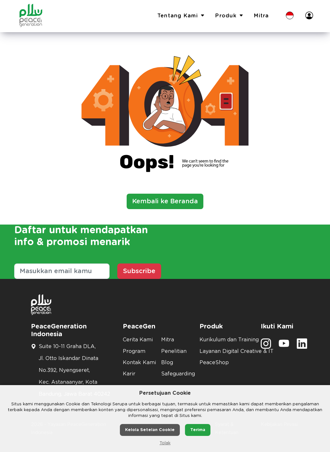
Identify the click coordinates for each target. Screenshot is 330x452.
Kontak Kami (138, 362)
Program (134, 351)
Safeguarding (176, 373)
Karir (129, 373)
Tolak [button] (165, 443)
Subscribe (139, 271)
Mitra (261, 15)
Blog (167, 362)
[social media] (266, 345)
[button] (290, 16)
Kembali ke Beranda (165, 201)
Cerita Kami (138, 339)
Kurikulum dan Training (226, 339)
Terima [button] (197, 430)
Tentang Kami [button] (181, 16)
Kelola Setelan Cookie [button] (150, 430)
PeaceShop (214, 362)
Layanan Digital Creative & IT (226, 351)
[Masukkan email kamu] (62, 271)
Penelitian (174, 351)
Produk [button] (229, 16)
